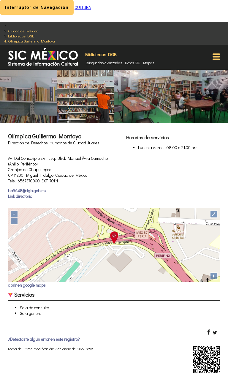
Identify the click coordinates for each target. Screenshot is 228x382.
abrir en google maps (27, 285)
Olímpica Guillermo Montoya (31, 40)
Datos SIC (132, 62)
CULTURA (83, 7)
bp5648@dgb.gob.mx (27, 190)
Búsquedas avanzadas (104, 62)
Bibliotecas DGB (21, 35)
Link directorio (20, 196)
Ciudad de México (23, 30)
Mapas (148, 62)
